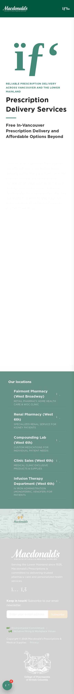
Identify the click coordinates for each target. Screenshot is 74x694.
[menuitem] (37, 406)
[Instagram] (15, 590)
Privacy (34, 642)
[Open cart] (7, 685)
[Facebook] (24, 590)
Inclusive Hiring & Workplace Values (32, 631)
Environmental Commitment (25, 628)
